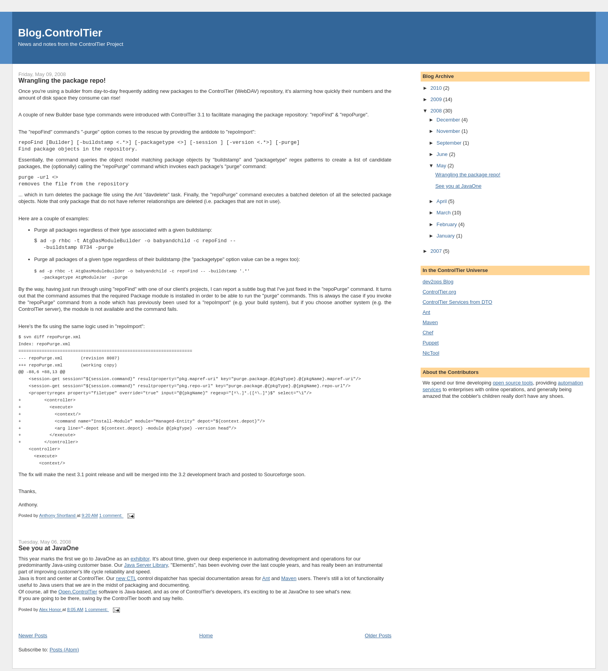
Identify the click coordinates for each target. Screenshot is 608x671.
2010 (436, 88)
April (442, 201)
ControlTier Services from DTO (457, 302)
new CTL (126, 581)
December (449, 120)
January (446, 236)
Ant (266, 581)
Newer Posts (32, 638)
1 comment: (111, 518)
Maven (288, 581)
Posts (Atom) (64, 652)
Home (206, 638)
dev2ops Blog (438, 282)
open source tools (513, 383)
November (449, 131)
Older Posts (378, 638)
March (444, 213)
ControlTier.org (439, 292)
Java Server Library (146, 567)
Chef (428, 333)
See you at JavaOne (48, 550)
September (450, 143)
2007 (436, 251)
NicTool (431, 353)
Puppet (431, 343)
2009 (436, 99)
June (443, 154)
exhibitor (140, 561)
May (442, 166)
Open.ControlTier (77, 594)
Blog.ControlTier (60, 33)
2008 (436, 111)
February (448, 224)
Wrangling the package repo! (62, 80)
